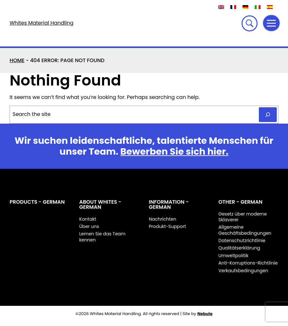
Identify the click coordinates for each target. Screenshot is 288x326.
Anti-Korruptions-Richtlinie (248, 263)
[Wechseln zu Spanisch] (270, 7)
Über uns (89, 226)
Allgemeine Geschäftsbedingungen (244, 230)
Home (17, 60)
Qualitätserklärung (239, 248)
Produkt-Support (167, 226)
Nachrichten (163, 219)
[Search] (268, 114)
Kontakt (87, 219)
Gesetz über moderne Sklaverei (242, 217)
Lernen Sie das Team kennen (102, 237)
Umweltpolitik (233, 255)
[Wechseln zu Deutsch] (245, 7)
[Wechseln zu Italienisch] (257, 7)
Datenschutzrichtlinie (241, 240)
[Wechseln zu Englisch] (221, 7)
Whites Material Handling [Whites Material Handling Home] (41, 23)
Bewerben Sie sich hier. (174, 151)
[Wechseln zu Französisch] (233, 7)
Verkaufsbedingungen (243, 270)
